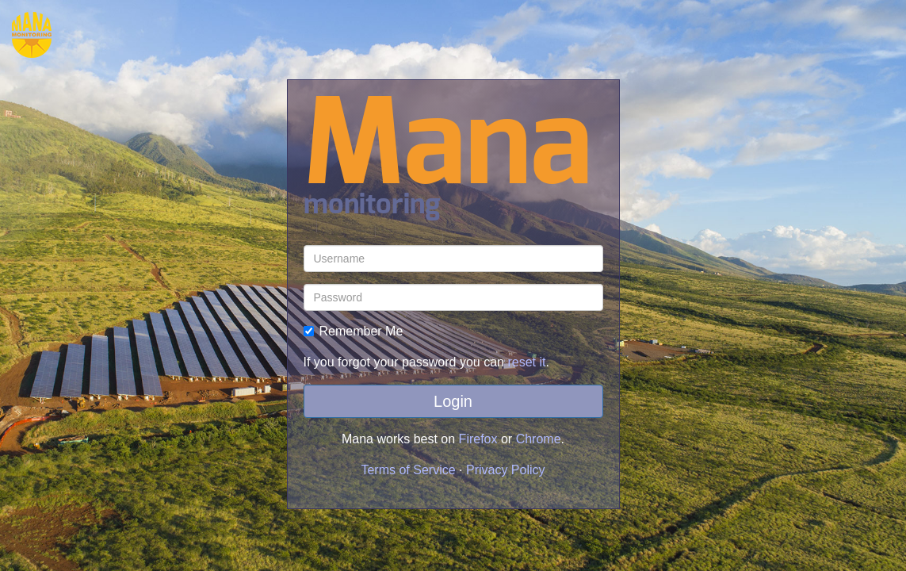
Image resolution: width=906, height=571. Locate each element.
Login (453, 401)
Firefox (478, 439)
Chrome (538, 439)
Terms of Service (408, 470)
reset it (526, 362)
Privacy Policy (505, 470)
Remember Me (353, 331)
